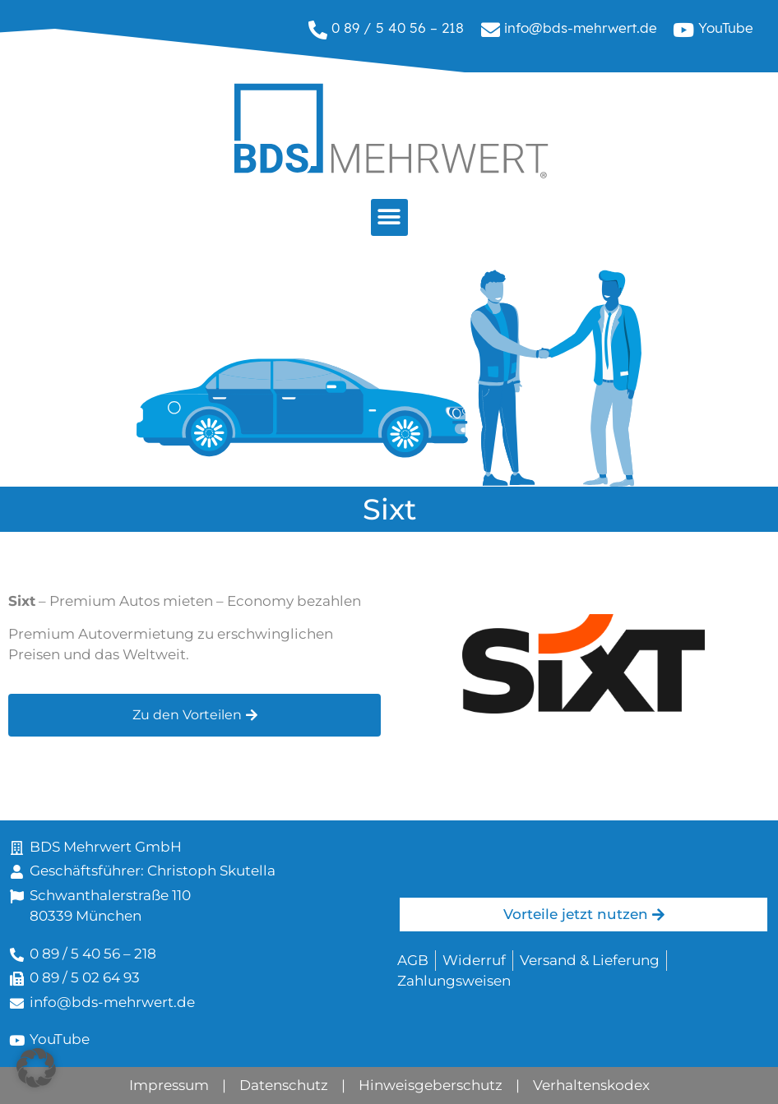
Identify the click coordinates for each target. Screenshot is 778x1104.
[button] (389, 217)
